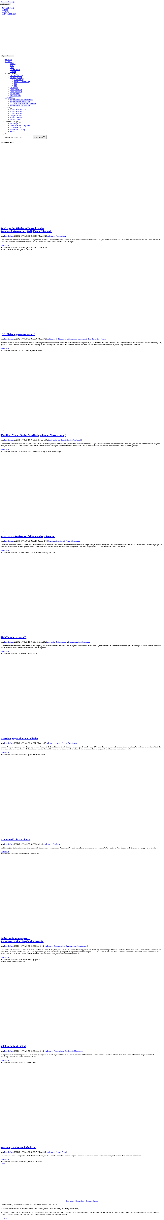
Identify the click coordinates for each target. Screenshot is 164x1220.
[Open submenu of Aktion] (11, 108)
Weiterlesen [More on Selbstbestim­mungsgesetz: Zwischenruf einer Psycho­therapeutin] (5, 957)
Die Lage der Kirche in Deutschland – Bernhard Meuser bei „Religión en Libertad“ (26, 230)
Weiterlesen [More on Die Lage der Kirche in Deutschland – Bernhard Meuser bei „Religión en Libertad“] (5, 245)
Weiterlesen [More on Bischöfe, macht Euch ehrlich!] (5, 1160)
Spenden (89, 1201)
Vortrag (64, 743)
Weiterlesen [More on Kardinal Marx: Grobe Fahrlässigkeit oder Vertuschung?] (5, 449)
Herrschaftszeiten (94, 339)
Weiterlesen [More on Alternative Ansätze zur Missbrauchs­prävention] (5, 550)
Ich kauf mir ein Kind (13, 1046)
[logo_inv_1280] (77, 54)
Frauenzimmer (71, 946)
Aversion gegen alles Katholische (19, 738)
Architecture (60, 339)
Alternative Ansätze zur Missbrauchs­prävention (28, 536)
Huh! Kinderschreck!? (13, 637)
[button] (6, 134)
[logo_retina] (82, 1197)
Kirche (103, 339)
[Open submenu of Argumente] (14, 98)
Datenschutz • (80, 1201)
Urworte (58, 743)
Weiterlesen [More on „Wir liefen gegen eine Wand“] (5, 348)
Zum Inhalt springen (8, 2)
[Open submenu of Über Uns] (13, 62)
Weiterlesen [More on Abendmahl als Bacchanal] (5, 852)
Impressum (70, 1201)
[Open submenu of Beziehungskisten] (23, 78)
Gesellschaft (82, 339)
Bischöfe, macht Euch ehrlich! (18, 1147)
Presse (64, 1152)
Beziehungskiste (71, 339)
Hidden (58, 1152)
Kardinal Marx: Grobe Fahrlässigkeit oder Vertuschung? (33, 435)
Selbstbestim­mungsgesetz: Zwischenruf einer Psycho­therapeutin (22, 940)
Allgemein (51, 236)
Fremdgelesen (61, 236)
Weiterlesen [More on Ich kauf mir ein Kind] (5, 1060)
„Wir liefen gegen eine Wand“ (18, 334)
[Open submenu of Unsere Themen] (17, 74)
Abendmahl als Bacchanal (15, 839)
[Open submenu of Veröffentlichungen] (20, 122)
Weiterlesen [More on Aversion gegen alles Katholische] (5, 753)
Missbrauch (77, 440)
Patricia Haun (9, 236)
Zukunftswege (73, 743)
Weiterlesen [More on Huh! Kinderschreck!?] (5, 651)
